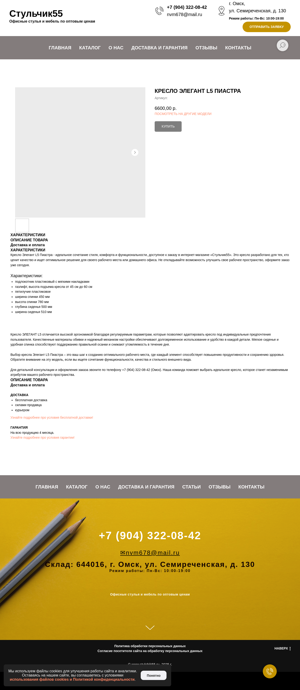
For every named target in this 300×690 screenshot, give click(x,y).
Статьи (191, 486)
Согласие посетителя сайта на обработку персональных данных (149, 651)
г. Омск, (237, 3)
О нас (116, 47)
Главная (60, 47)
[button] (267, 27)
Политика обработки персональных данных (150, 646)
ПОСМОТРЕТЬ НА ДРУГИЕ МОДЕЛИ (183, 114)
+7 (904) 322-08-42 (187, 7)
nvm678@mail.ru (184, 14)
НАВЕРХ (282, 648)
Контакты (238, 47)
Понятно (153, 675)
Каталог (90, 47)
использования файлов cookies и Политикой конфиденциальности (72, 679)
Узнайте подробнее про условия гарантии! (42, 437)
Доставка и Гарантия (159, 47)
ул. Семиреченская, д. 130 (257, 10)
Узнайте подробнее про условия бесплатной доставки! (51, 417)
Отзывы (206, 47)
